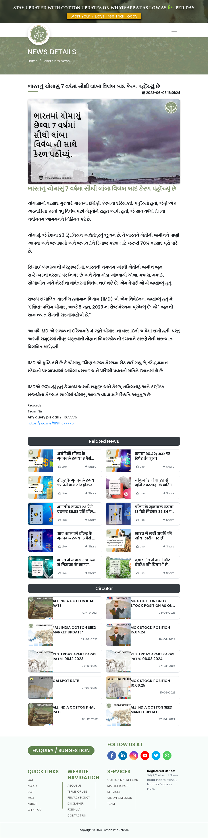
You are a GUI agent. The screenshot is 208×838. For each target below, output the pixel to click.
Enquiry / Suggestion (61, 750)
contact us (76, 815)
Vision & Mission (119, 798)
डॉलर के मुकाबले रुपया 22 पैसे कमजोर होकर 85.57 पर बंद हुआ (76, 485)
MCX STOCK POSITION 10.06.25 (150, 683)
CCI (30, 780)
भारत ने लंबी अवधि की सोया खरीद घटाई (153, 536)
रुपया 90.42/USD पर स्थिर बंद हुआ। (152, 456)
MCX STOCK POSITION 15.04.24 (150, 630)
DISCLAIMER (75, 803)
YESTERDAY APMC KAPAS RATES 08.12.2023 (74, 656)
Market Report (118, 786)
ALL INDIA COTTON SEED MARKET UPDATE (151, 710)
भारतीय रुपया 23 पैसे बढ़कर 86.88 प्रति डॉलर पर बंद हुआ (76, 511)
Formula (74, 809)
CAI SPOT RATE (66, 680)
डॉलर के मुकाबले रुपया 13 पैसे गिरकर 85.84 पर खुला (154, 511)
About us (74, 785)
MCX (31, 798)
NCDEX (32, 786)
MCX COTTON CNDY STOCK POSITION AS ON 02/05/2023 (151, 605)
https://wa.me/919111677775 (51, 423)
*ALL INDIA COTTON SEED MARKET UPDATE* (74, 630)
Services (114, 792)
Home (33, 61)
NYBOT (32, 804)
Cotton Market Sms (122, 780)
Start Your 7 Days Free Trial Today (104, 16)
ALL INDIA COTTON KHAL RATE (74, 603)
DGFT (31, 792)
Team (111, 804)
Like (62, 467)
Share (90, 467)
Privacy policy (78, 797)
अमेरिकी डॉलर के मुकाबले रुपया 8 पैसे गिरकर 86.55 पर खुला (75, 458)
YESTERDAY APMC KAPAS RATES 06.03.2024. (152, 656)
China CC (35, 810)
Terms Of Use (77, 791)
